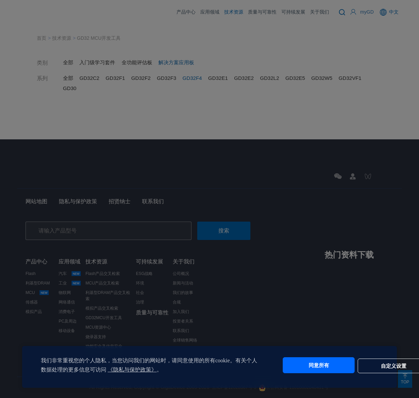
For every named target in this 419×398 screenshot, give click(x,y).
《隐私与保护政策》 (143, 370)
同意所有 (296, 365)
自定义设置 (352, 365)
